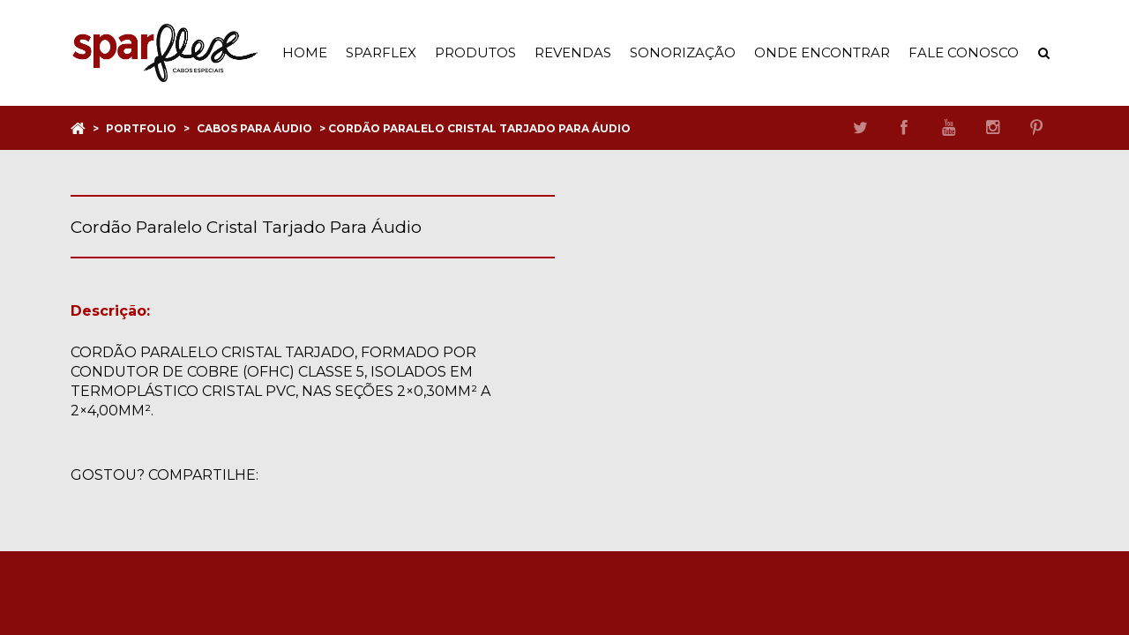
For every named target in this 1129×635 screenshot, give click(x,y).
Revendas (573, 52)
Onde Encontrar (822, 52)
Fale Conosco (963, 52)
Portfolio (141, 128)
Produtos (475, 52)
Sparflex (381, 52)
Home (304, 52)
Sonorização (683, 52)
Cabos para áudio (254, 128)
